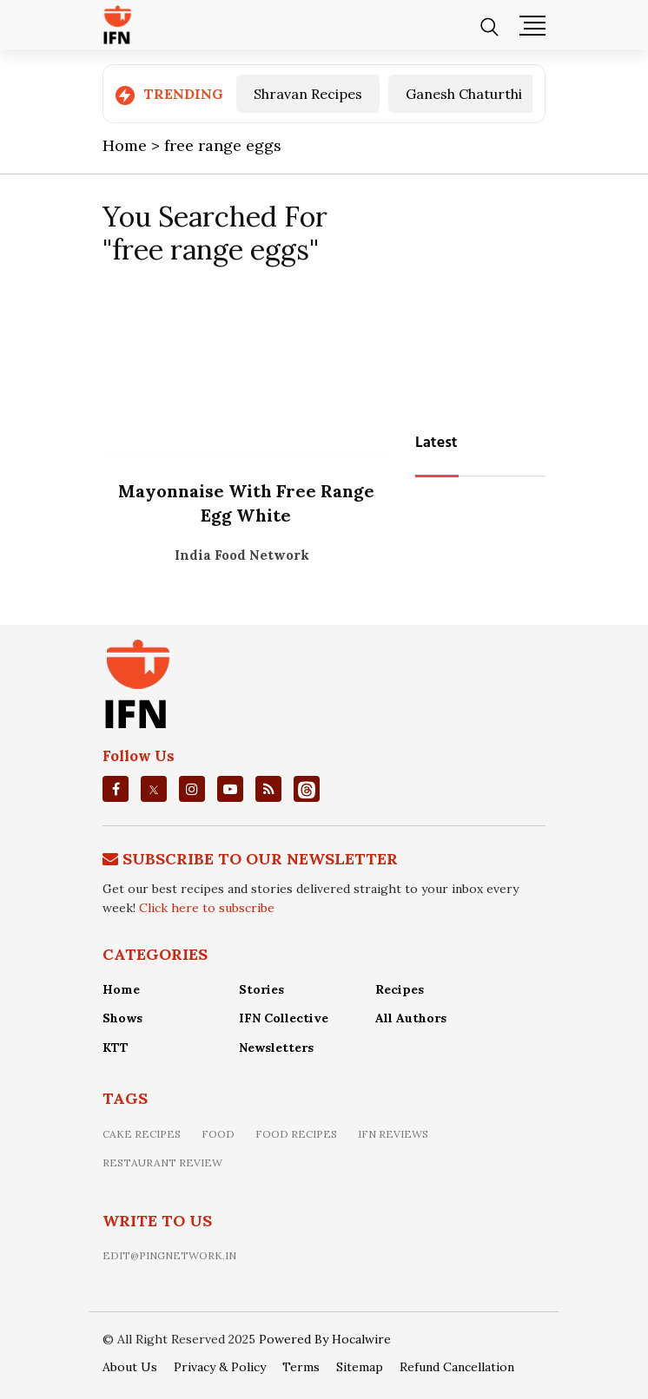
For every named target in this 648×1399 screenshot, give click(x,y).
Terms (301, 1367)
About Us (129, 1367)
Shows (122, 1018)
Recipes (399, 989)
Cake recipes (141, 1133)
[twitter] (153, 789)
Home (121, 989)
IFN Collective (283, 1018)
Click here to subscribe (206, 908)
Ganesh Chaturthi (464, 93)
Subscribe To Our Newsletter (260, 859)
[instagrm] (192, 789)
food (218, 1133)
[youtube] (230, 789)
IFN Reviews (393, 1133)
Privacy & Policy (220, 1367)
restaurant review (162, 1162)
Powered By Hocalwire (325, 1339)
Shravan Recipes (308, 93)
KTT (115, 1047)
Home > (133, 145)
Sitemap (359, 1367)
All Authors (410, 1018)
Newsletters (276, 1047)
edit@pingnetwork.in (169, 1255)
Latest (436, 443)
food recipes (296, 1133)
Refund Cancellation (457, 1367)
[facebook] (116, 789)
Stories (261, 989)
